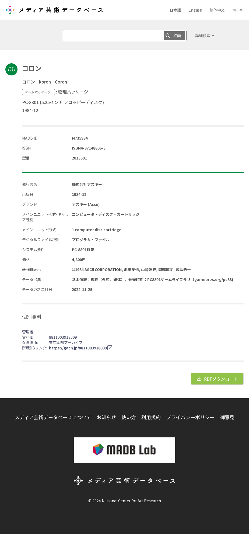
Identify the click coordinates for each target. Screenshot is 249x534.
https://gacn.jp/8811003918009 (78, 348)
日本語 (175, 10)
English (195, 10)
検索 (177, 35)
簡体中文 (217, 10)
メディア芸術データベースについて (53, 417)
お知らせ (106, 417)
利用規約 (151, 417)
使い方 (128, 417)
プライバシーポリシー (190, 417)
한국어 (238, 10)
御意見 (227, 417)
